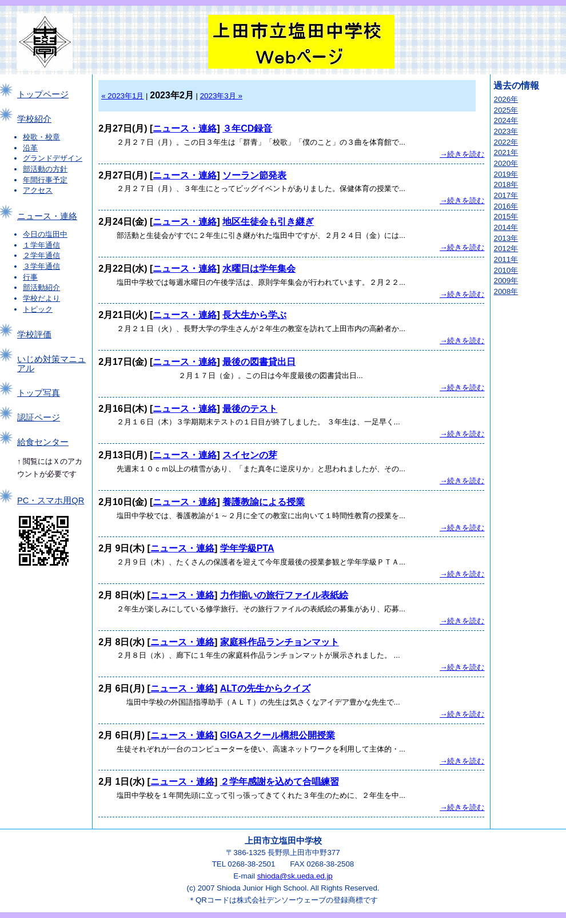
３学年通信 (41, 266)
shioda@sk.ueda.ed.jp (295, 876)
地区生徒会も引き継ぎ (268, 221)
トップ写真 (38, 393)
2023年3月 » (221, 96)
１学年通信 (41, 245)
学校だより (41, 298)
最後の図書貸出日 (259, 362)
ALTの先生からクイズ (265, 688)
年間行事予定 (45, 180)
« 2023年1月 (122, 96)
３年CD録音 (247, 128)
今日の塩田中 (45, 234)
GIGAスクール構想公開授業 (277, 735)
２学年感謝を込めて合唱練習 (279, 781)
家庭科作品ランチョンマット (279, 642)
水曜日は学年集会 (259, 268)
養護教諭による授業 (263, 502)
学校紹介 (34, 119)
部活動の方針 (45, 169)
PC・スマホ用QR (50, 500)
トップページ (43, 94)
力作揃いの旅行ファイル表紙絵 (284, 595)
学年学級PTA (247, 548)
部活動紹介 (41, 287)
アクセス (38, 190)
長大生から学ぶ (254, 315)
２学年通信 (41, 255)
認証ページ (38, 417)
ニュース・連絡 (47, 216)
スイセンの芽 (249, 455)
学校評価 (34, 334)
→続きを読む (462, 154)
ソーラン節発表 (254, 175)
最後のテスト (249, 409)
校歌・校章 (41, 137)
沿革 (30, 148)
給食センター (43, 442)
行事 (30, 277)
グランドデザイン (52, 158)
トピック (38, 309)
